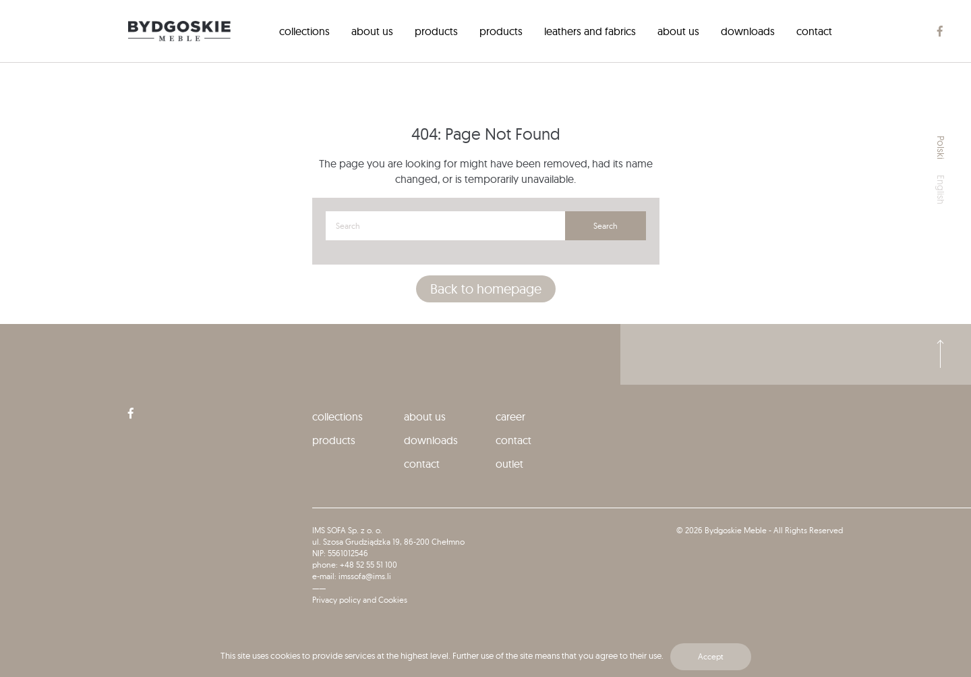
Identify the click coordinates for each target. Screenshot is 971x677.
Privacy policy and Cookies (359, 600)
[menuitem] (304, 31)
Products (436, 31)
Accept (711, 656)
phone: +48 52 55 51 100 (354, 565)
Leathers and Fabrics (590, 31)
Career (510, 416)
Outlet (509, 463)
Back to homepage (485, 288)
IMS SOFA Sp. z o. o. (347, 530)
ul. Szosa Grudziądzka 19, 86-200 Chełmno (388, 542)
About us (372, 31)
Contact (814, 31)
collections (337, 416)
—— (319, 588)
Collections (304, 31)
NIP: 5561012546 (340, 553)
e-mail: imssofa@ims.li (351, 576)
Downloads (748, 31)
